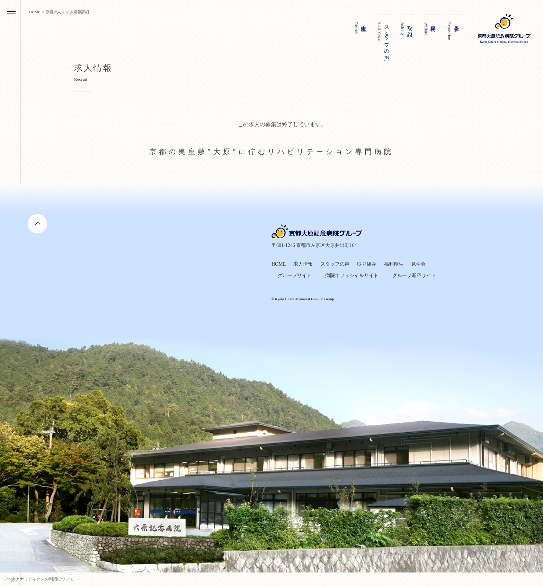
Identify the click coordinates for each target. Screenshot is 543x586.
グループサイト (295, 275)
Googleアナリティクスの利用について (38, 579)
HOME (279, 264)
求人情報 (303, 264)
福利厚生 (393, 264)
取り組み (366, 264)
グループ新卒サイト (414, 275)
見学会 (418, 264)
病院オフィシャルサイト (352, 275)
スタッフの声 (334, 264)
